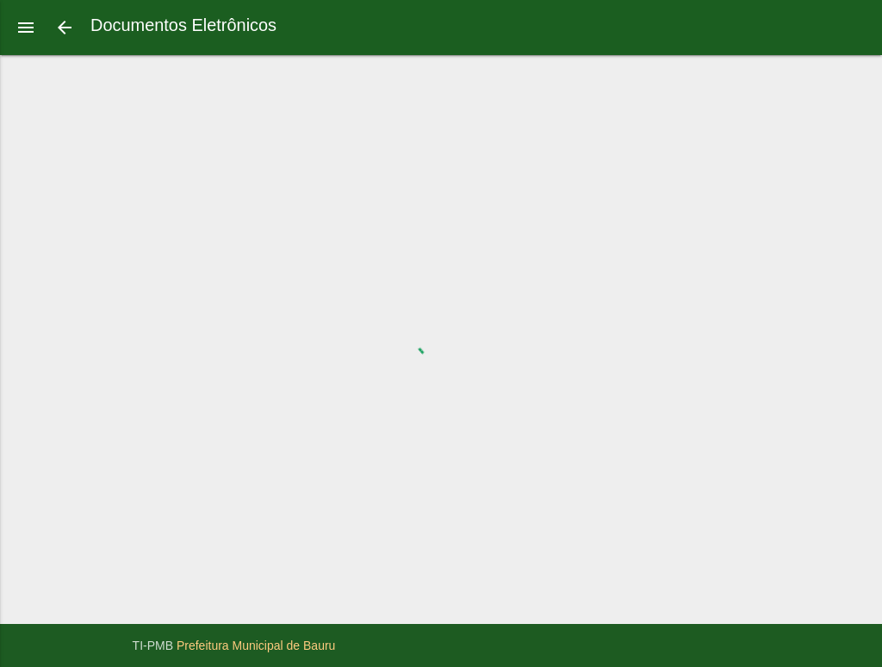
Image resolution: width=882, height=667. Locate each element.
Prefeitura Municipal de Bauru (256, 645)
